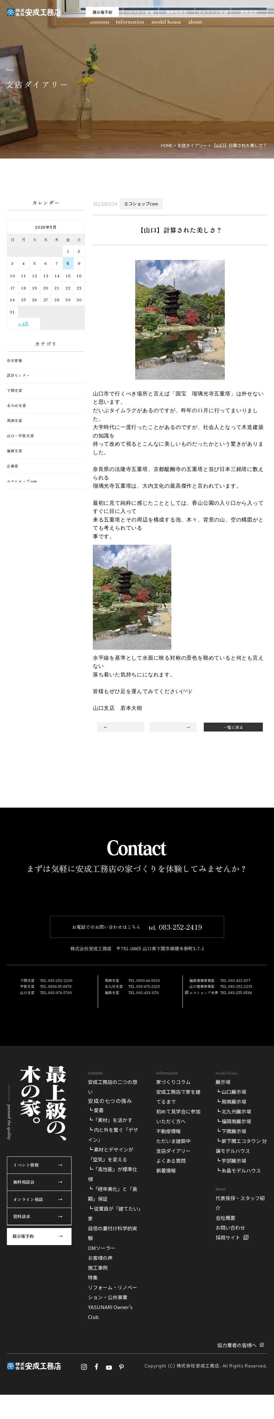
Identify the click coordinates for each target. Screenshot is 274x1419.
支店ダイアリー (173, 1287)
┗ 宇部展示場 (231, 1297)
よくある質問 (171, 1297)
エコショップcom (22, 481)
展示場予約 (102, 12)
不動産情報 (168, 1267)
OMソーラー (102, 1384)
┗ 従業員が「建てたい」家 (114, 1350)
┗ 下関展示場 (231, 1267)
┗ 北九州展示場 (233, 1247)
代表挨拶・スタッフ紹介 (240, 1339)
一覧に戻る (233, 727)
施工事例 (98, 1404)
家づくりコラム (173, 1218)
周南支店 (14, 420)
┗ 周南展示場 (231, 1238)
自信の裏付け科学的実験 (112, 1369)
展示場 (223, 1218)
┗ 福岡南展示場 (233, 1257)
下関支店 (14, 390)
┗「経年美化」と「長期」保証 (112, 1330)
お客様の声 (100, 1394)
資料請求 (249, 12)
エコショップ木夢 (203, 1069)
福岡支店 (14, 451)
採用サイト (228, 1373)
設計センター (18, 375)
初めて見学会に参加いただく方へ (178, 1252)
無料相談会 (177, 12)
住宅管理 (14, 360)
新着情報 (166, 1306)
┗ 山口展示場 (231, 1228)
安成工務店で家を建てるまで (178, 1233)
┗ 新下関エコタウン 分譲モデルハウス (241, 1282)
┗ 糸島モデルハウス (238, 1306)
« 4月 (23, 323)
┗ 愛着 (96, 1246)
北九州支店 (16, 405)
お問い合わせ (230, 1364)
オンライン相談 (213, 12)
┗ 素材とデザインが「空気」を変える (110, 1290)
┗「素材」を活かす (110, 1256)
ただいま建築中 (173, 1277)
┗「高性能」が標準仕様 (112, 1310)
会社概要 (225, 1354)
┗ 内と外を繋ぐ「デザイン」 (113, 1271)
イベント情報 (141, 12)
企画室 (12, 466)
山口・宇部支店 (20, 436)
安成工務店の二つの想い (112, 1223)
